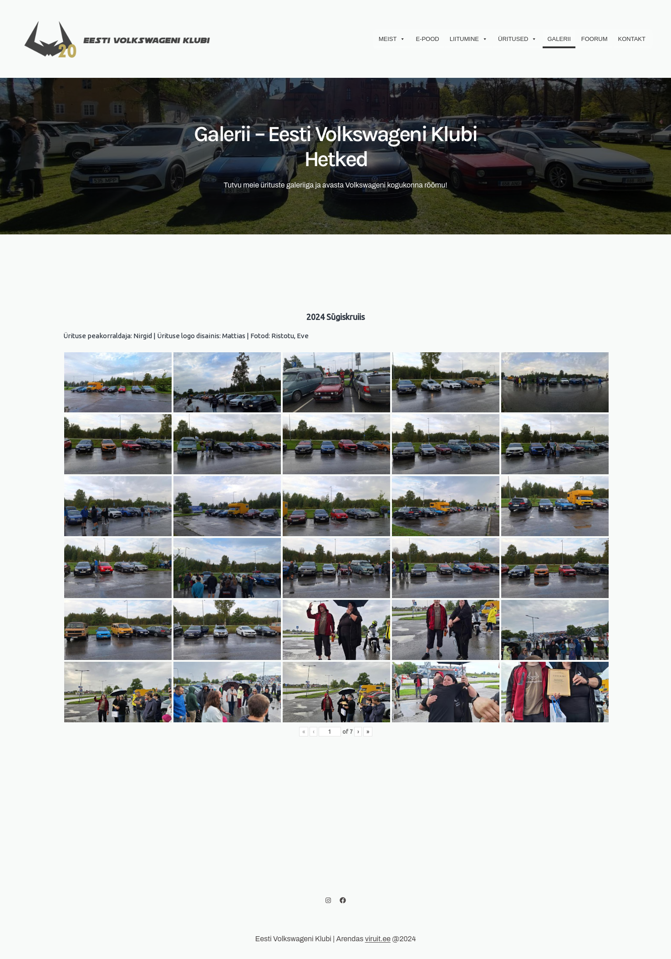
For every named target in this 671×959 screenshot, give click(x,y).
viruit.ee (378, 939)
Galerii (558, 39)
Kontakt (632, 39)
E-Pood (427, 39)
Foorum (594, 39)
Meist (392, 39)
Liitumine (469, 39)
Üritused (517, 39)
